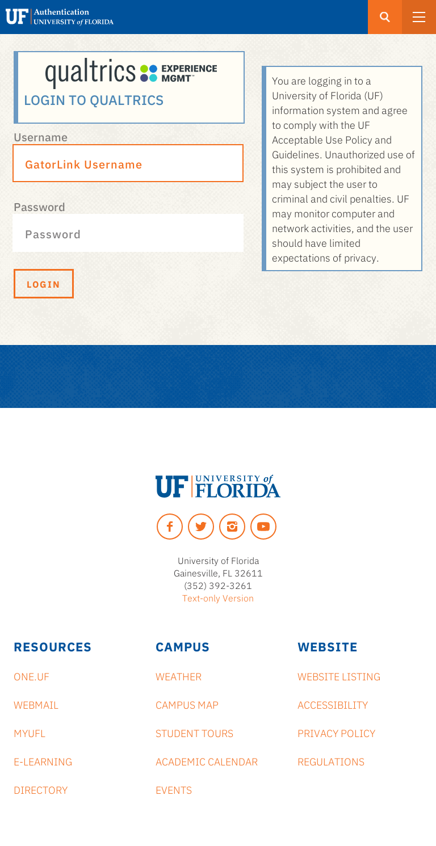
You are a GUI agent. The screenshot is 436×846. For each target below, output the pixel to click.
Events (174, 789)
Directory (41, 789)
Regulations (330, 761)
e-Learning (43, 761)
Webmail (36, 704)
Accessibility (332, 704)
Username (41, 136)
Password (39, 206)
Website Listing (338, 676)
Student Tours (194, 732)
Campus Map (187, 704)
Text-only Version (218, 597)
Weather (179, 676)
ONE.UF (31, 676)
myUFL (29, 732)
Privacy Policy (336, 732)
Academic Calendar (207, 761)
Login (44, 283)
